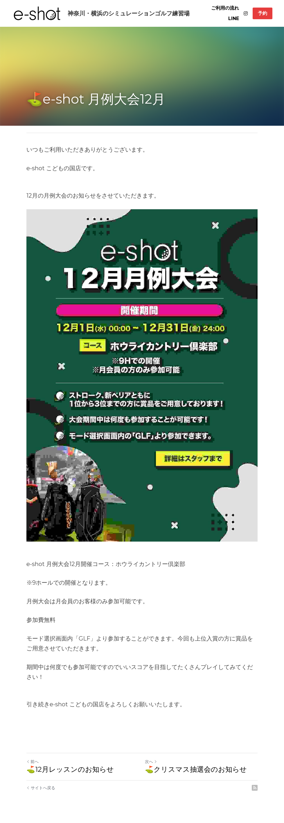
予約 (262, 13)
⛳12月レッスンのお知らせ (70, 769)
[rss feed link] (255, 788)
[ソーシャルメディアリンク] (246, 13)
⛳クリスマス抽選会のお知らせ (196, 769)
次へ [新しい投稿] (151, 761)
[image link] (37, 12)
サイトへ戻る (40, 787)
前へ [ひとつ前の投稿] (32, 761)
